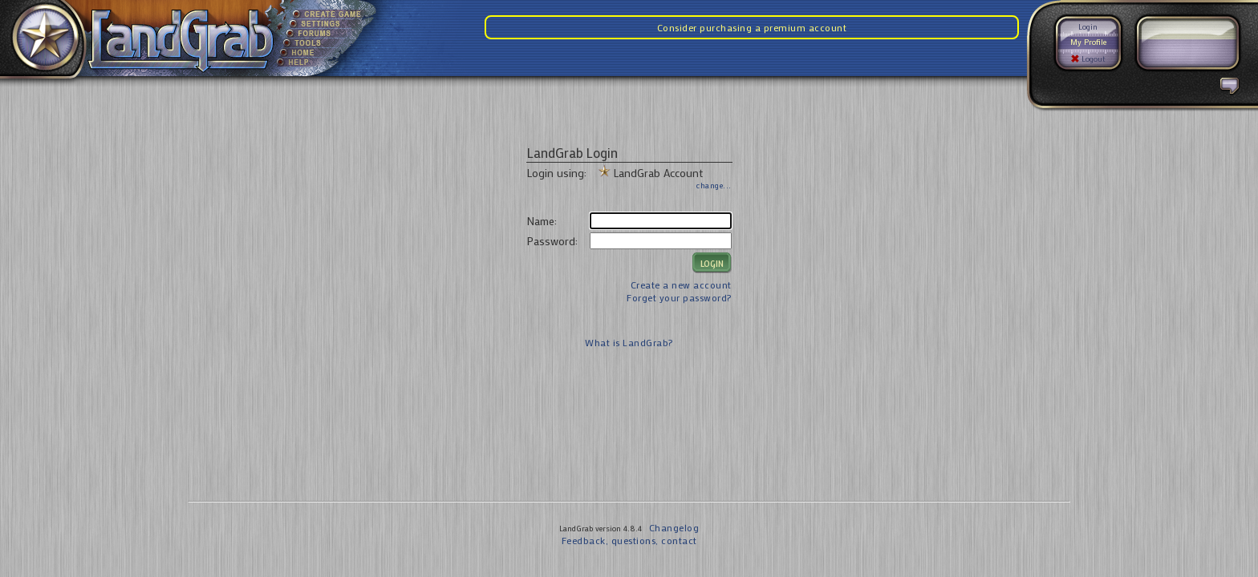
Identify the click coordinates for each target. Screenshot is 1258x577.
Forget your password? (679, 297)
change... (714, 185)
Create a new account (681, 284)
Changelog (674, 527)
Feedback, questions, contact (629, 540)
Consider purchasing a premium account (752, 27)
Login (1088, 27)
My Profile (1088, 42)
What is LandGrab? (629, 342)
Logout (1088, 59)
